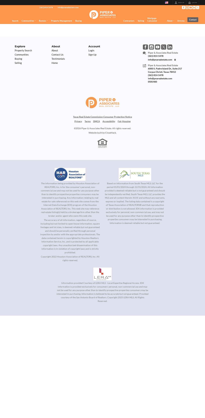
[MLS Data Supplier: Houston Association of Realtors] (70, 174)
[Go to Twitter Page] (197, 7)
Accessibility (108, 121)
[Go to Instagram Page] (187, 7)
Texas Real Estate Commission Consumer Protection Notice (102, 117)
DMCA (96, 121)
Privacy (78, 121)
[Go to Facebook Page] (183, 7)
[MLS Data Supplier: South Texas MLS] (134, 174)
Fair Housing (124, 121)
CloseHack (110, 132)
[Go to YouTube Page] (190, 7)
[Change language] (167, 2)
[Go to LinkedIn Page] (194, 7)
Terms (88, 121)
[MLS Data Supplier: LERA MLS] (102, 274)
